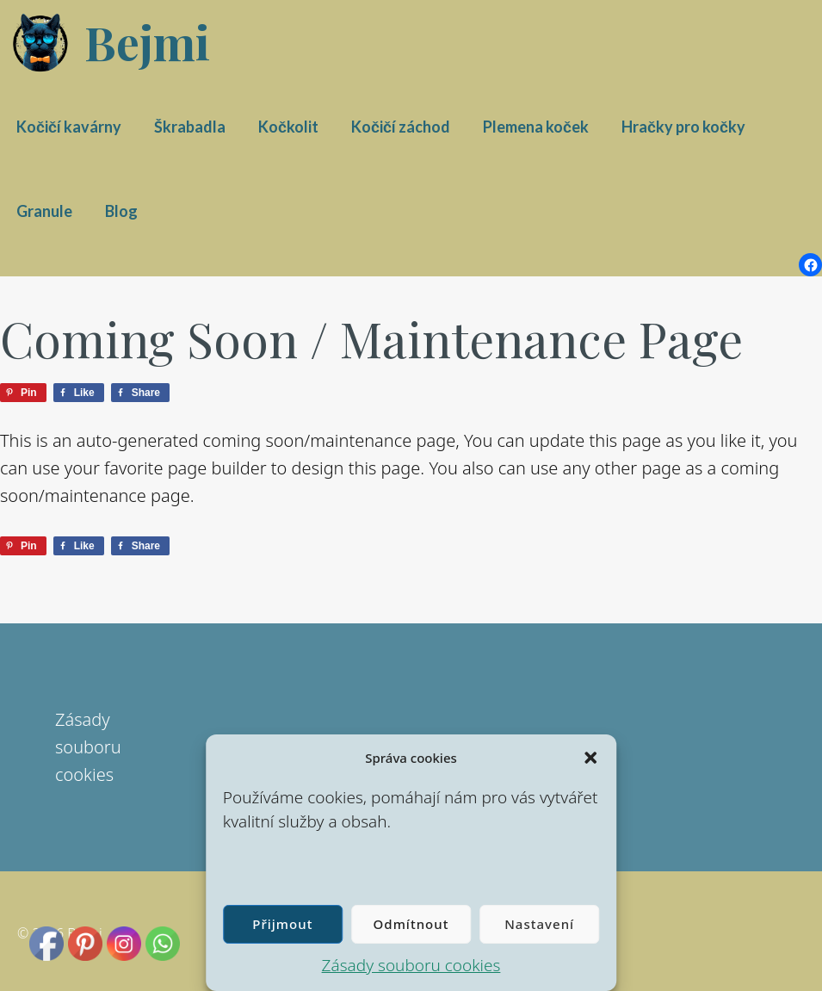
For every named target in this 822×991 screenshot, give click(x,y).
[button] (590, 757)
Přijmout (282, 923)
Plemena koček (536, 126)
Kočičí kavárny (68, 126)
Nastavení (539, 923)
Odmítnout (411, 923)
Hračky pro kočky (683, 126)
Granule (44, 210)
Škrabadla (190, 126)
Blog (121, 210)
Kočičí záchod (400, 126)
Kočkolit (288, 126)
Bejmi (147, 42)
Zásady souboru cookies (411, 965)
